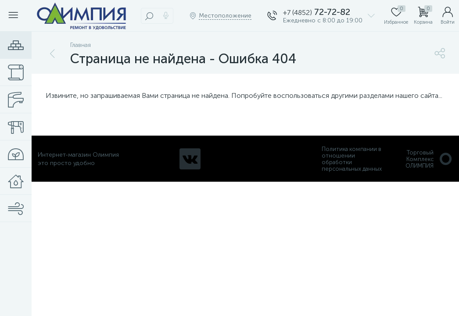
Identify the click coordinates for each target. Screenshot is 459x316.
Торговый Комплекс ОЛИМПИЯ (429, 159)
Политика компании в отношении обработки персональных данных (352, 159)
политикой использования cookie (362, 241)
